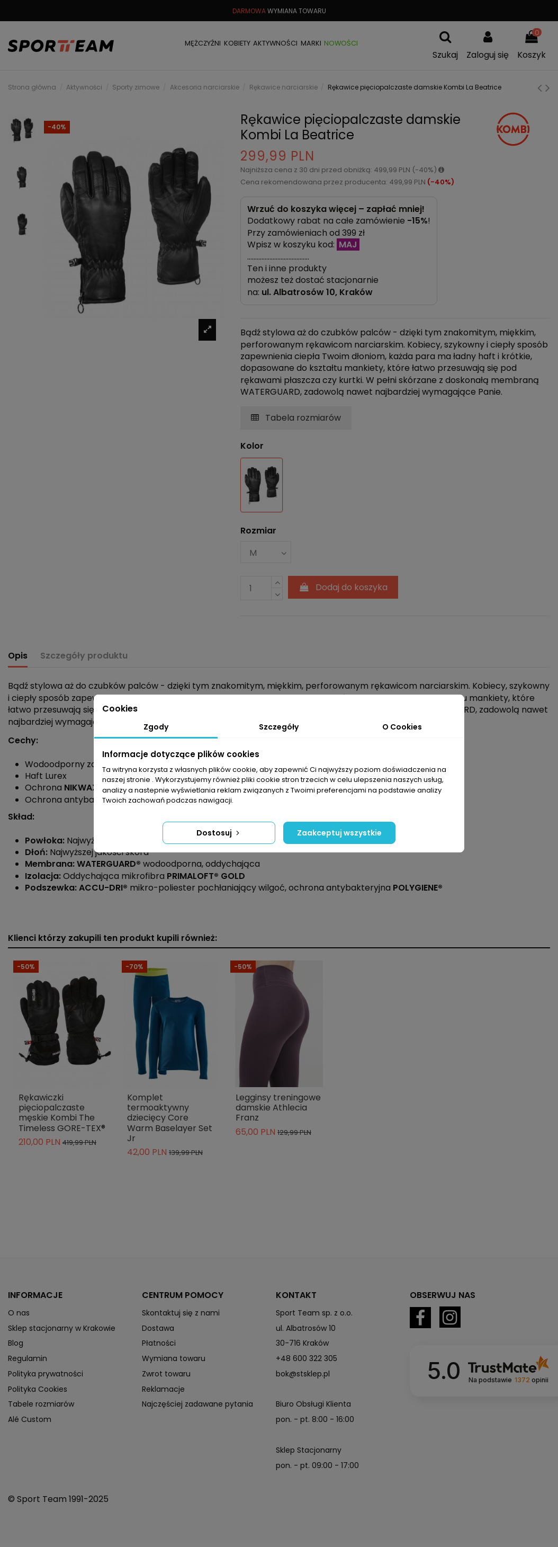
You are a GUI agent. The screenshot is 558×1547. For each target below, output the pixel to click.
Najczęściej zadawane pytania (197, 1404)
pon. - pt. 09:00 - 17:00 (317, 1465)
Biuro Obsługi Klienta (313, 1404)
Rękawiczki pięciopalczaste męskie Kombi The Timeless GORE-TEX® (62, 1112)
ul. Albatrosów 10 (306, 1328)
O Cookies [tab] (402, 727)
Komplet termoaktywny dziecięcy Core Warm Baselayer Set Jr (169, 1117)
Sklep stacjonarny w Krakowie (61, 1328)
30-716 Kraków (302, 1343)
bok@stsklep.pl (303, 1373)
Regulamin (27, 1358)
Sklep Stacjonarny (308, 1450)
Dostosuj (218, 833)
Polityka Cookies (37, 1389)
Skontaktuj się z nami (181, 1313)
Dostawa (158, 1328)
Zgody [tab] (155, 727)
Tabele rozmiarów (41, 1404)
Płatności (159, 1343)
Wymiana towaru (173, 1358)
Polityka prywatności (45, 1373)
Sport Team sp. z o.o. (314, 1313)
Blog (15, 1343)
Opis (18, 656)
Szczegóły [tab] (279, 727)
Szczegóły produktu (84, 656)
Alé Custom (29, 1419)
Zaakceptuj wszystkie (339, 833)
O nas (19, 1313)
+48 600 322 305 (306, 1358)
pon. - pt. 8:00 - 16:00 (315, 1419)
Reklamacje (163, 1389)
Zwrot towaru (166, 1373)
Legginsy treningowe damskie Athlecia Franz (278, 1107)
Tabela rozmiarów (296, 418)
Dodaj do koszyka (343, 587)
